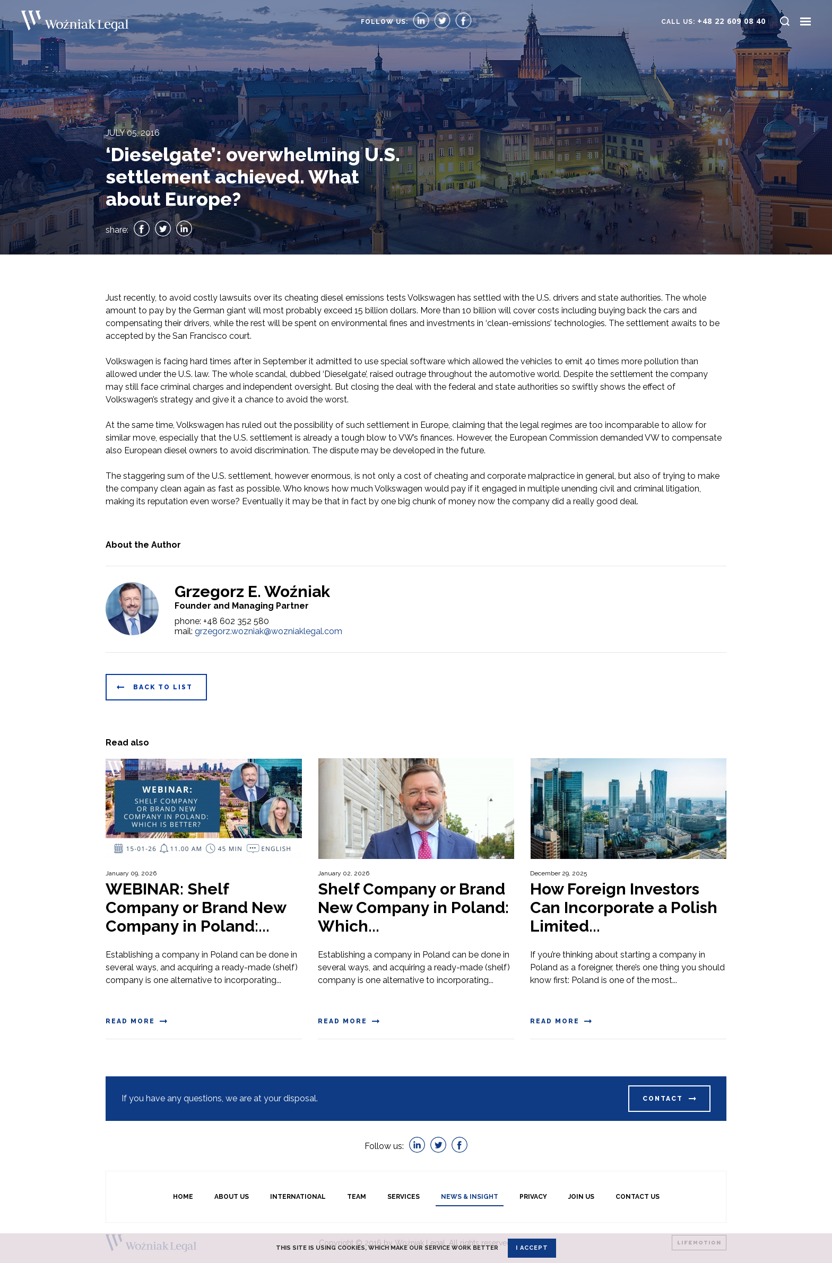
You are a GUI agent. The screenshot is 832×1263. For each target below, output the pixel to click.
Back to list (163, 687)
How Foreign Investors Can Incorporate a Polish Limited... (623, 907)
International (298, 1196)
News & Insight (469, 1196)
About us (231, 1196)
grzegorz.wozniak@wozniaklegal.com (268, 631)
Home (183, 1196)
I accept (532, 1247)
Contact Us (638, 1196)
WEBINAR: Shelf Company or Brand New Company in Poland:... (196, 907)
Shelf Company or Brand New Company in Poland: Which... (413, 907)
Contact (663, 1098)
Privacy (533, 1196)
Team (356, 1196)
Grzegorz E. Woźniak (252, 591)
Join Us (581, 1196)
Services (403, 1196)
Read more (130, 1021)
